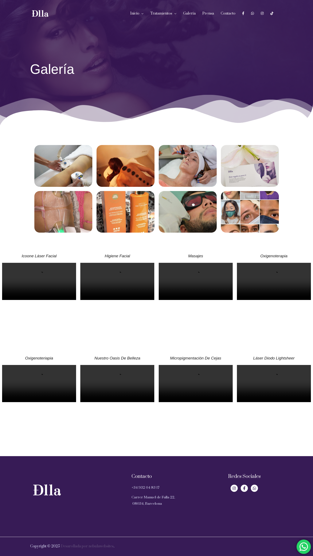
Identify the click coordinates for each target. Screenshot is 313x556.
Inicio (134, 13)
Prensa (208, 13)
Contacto (228, 13)
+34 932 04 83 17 (145, 487)
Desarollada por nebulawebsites (87, 546)
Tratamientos (161, 13)
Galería (189, 13)
